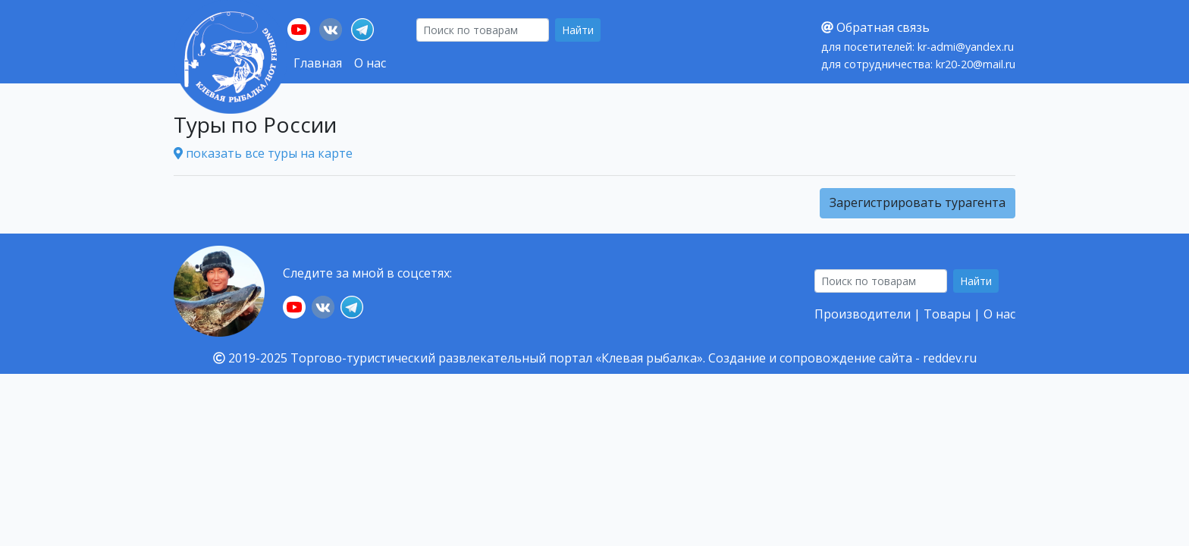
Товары (947, 314)
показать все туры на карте (263, 153)
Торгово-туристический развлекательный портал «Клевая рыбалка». (497, 358)
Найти (578, 30)
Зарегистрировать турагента (917, 202)
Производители (862, 314)
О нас (370, 63)
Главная (317, 63)
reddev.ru (950, 358)
